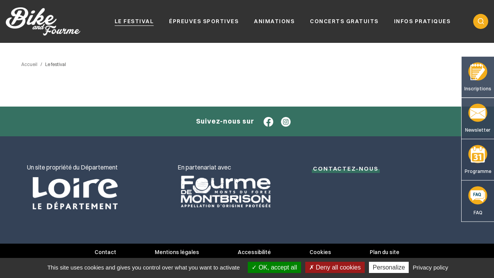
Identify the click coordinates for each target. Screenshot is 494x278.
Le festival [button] (134, 21)
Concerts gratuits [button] (344, 21)
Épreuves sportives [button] (204, 21)
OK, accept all (274, 267)
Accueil (29, 64)
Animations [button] (274, 21)
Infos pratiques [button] (422, 21)
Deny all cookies (335, 267)
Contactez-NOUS (346, 168)
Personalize (389, 267)
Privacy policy (430, 267)
